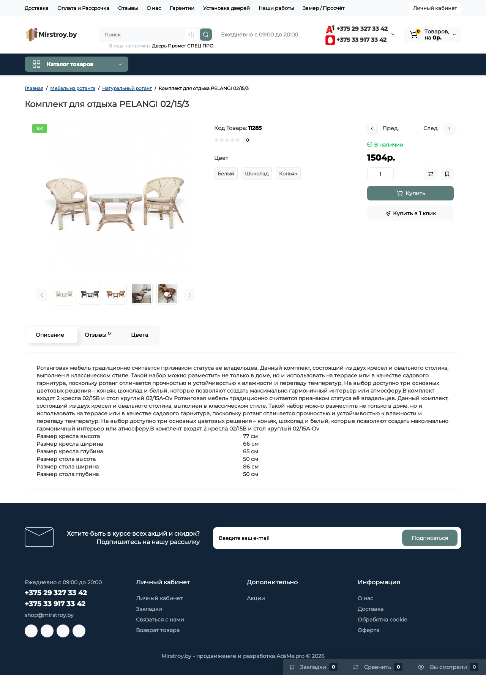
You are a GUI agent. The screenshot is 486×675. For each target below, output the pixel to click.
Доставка (37, 8)
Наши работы (276, 8)
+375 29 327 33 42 (356, 28)
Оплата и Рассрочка (83, 8)
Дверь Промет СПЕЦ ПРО (182, 46)
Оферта (368, 630)
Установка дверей (226, 8)
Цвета (139, 334)
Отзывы (128, 8)
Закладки (149, 609)
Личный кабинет (435, 8)
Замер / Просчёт (323, 8)
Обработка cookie (382, 619)
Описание (50, 334)
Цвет (221, 158)
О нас (154, 8)
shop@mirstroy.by (49, 615)
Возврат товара (158, 630)
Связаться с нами (160, 619)
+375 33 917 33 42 (356, 39)
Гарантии (182, 8)
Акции (256, 598)
